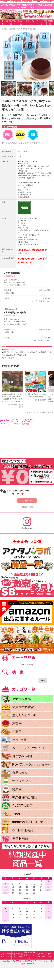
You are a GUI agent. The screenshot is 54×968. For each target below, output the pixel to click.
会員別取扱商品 (14, 29)
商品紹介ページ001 (11, 349)
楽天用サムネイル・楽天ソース (16, 352)
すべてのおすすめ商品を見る (41, 412)
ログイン (35, 301)
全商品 (4, 29)
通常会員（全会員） (30, 29)
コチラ (27, 143)
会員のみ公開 (44, 290)
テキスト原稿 (8, 358)
